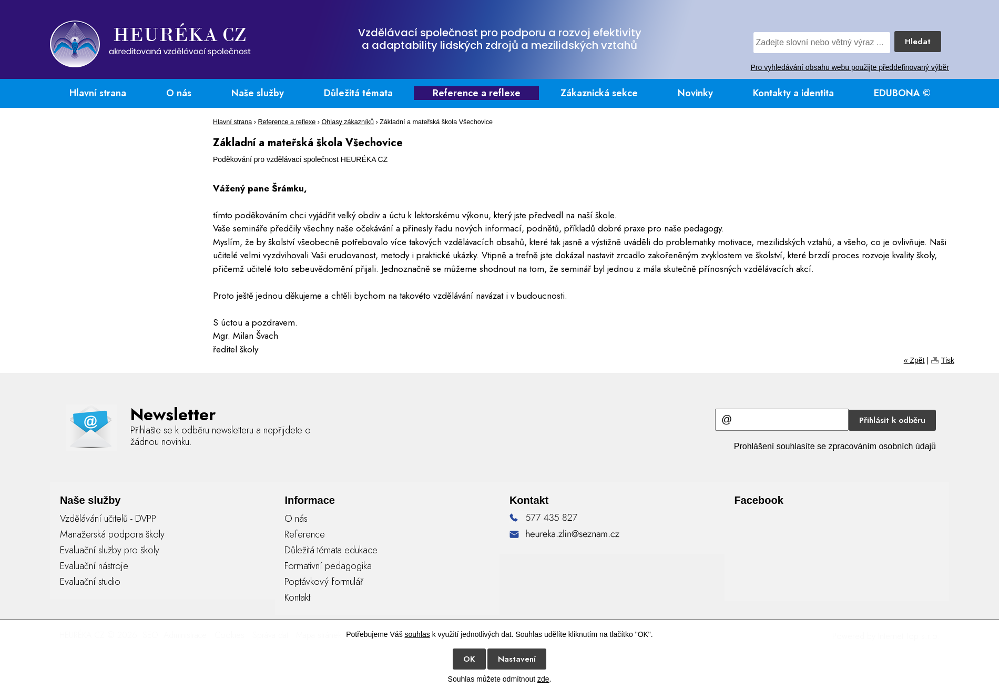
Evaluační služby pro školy (109, 550)
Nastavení (517, 659)
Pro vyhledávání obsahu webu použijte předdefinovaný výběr (850, 67)
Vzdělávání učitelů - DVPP (108, 518)
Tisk (947, 360)
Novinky (695, 93)
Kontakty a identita (793, 93)
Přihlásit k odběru (892, 420)
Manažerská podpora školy (112, 534)
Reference (304, 534)
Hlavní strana (97, 93)
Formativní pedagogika (328, 566)
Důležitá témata (358, 93)
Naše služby (257, 93)
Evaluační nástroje (94, 566)
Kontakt (297, 597)
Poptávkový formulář (323, 582)
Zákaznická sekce (599, 93)
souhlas (417, 634)
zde (543, 679)
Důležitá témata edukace (331, 550)
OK (469, 659)
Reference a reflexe (477, 93)
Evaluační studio (90, 582)
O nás (178, 93)
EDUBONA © (902, 93)
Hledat (918, 41)
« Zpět (914, 360)
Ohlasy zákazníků (348, 122)
